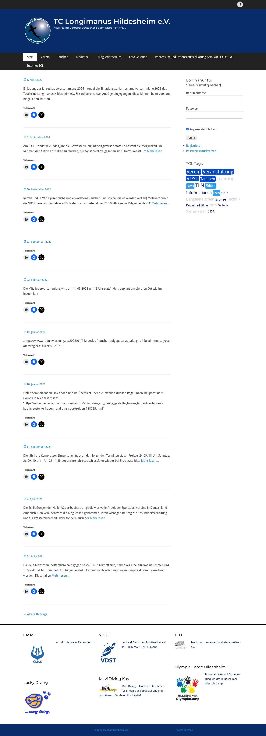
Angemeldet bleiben (201, 129)
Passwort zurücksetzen (201, 151)
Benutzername (196, 93)
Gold (225, 193)
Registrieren (194, 145)
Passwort (192, 108)
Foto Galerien (138, 57)
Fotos (190, 186)
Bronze (220, 199)
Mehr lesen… (156, 151)
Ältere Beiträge (35, 614)
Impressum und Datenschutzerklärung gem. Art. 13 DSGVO (194, 57)
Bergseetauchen (200, 199)
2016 (213, 205)
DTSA (211, 211)
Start (30, 57)
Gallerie (223, 205)
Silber (204, 205)
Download (193, 205)
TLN (199, 185)
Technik (233, 199)
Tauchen (62, 57)
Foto (216, 193)
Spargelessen (196, 211)
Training (225, 178)
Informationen (199, 192)
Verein (45, 57)
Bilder (211, 185)
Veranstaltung (218, 172)
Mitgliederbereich (110, 57)
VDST (192, 178)
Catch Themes (185, 730)
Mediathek (83, 57)
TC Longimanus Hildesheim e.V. (112, 21)
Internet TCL (35, 65)
